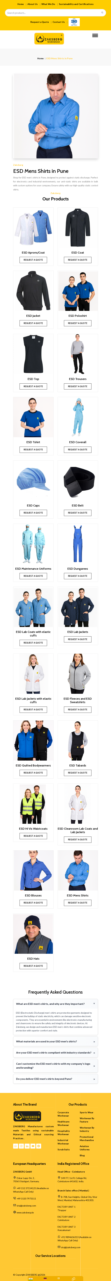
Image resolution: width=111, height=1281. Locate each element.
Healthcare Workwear (63, 1123)
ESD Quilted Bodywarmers (33, 765)
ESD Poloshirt (78, 316)
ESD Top (33, 379)
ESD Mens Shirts (77, 895)
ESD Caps (33, 505)
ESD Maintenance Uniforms (33, 569)
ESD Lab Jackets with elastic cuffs (33, 700)
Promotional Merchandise (87, 1138)
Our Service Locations (50, 1256)
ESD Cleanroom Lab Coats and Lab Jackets (78, 830)
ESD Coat (78, 252)
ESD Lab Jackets (77, 632)
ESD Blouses (33, 895)
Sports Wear (86, 1112)
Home (20, 4)
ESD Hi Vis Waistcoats (33, 828)
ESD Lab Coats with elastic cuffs (33, 633)
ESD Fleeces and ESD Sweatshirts (78, 700)
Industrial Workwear (63, 1142)
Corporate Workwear (63, 1114)
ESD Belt (78, 505)
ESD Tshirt (33, 442)
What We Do (48, 4)
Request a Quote (39, 22)
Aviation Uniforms (85, 1148)
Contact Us (59, 22)
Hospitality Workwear (64, 1133)
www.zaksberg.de (25, 1212)
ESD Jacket (33, 316)
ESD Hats (33, 958)
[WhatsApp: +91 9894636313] (31, 1278)
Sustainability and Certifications (76, 4)
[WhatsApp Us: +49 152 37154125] (45, 1278)
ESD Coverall (77, 442)
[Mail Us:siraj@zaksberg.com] (59, 1278)
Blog (82, 1155)
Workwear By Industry (87, 1129)
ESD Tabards (77, 765)
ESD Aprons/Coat (33, 252)
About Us (32, 4)
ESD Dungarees (77, 569)
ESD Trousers (77, 379)
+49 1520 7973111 (26, 1198)
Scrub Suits (64, 1149)
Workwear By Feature (87, 1120)
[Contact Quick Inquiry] (73, 1278)
